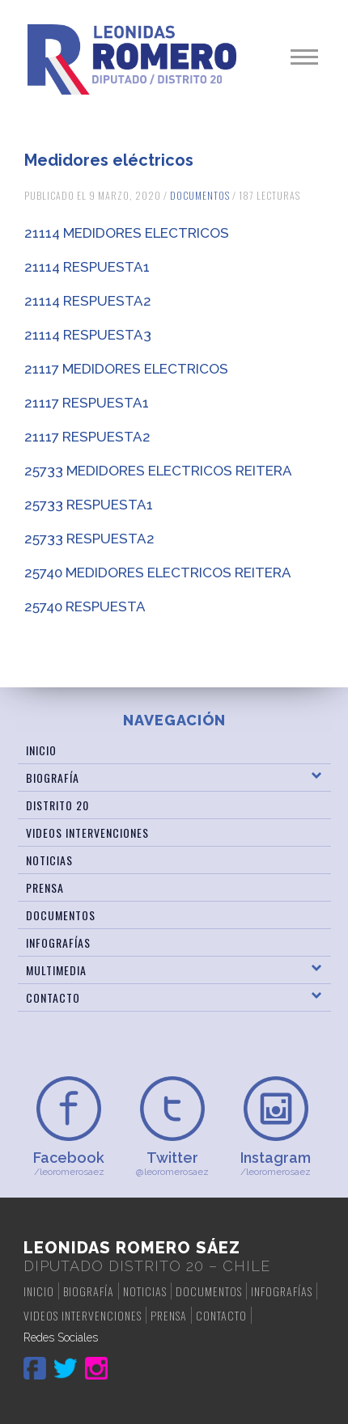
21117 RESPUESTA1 (86, 403)
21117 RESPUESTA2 (87, 437)
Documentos (200, 195)
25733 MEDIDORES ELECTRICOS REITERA (158, 471)
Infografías (58, 942)
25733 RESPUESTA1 (88, 504)
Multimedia (56, 969)
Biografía (52, 777)
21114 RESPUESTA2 (87, 301)
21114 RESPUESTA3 (87, 335)
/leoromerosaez (68, 1163)
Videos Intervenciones (87, 832)
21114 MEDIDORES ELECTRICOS (126, 233)
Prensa (45, 887)
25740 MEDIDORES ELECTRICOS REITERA (157, 572)
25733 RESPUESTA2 (89, 538)
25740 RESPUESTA (85, 606)
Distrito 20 (57, 805)
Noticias (49, 859)
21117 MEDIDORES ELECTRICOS (126, 369)
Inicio (41, 750)
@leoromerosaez (172, 1163)
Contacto (53, 997)
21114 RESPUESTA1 (87, 267)
